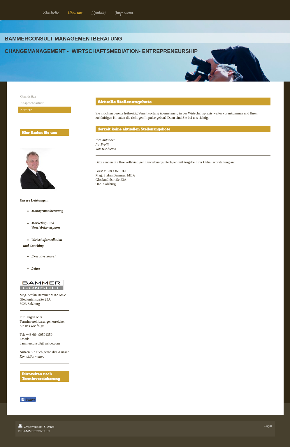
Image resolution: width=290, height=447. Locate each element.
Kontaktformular (31, 356)
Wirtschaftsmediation (46, 240)
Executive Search (44, 256)
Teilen (28, 399)
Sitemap (49, 426)
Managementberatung (47, 211)
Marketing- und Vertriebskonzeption (45, 225)
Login (268, 425)
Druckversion (30, 426)
